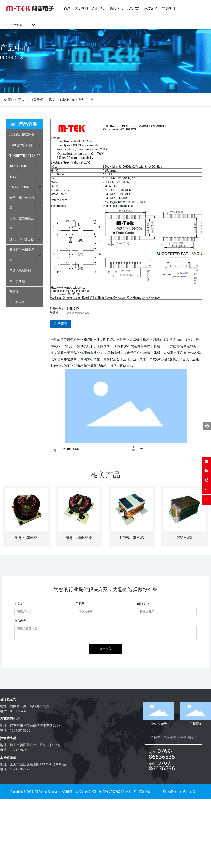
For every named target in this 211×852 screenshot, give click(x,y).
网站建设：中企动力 (175, 791)
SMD (51, 99)
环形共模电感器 (79, 538)
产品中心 (15, 48)
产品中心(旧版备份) (30, 99)
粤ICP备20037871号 (112, 791)
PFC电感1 (184, 538)
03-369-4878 (19, 711)
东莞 (193, 791)
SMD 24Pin (67, 99)
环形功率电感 (26, 538)
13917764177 (20, 769)
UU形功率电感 (132, 538)
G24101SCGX (70, 449)
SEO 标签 (144, 791)
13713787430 (20, 750)
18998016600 (20, 730)
